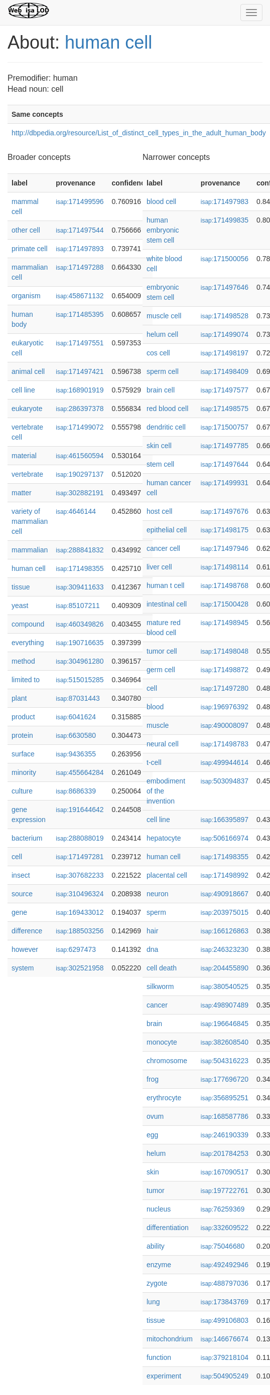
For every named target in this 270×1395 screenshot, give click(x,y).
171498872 (224, 670)
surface (23, 754)
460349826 (79, 624)
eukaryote (27, 409)
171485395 (79, 314)
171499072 (79, 427)
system (23, 968)
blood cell (161, 201)
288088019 (79, 838)
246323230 (224, 949)
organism (26, 296)
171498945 (224, 623)
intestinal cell (167, 604)
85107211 (77, 606)
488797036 (224, 1283)
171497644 (224, 464)
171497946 (224, 548)
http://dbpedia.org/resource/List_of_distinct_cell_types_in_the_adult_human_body (139, 133)
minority (24, 772)
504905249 (224, 1376)
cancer (157, 1005)
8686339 (76, 791)
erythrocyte (164, 1098)
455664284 (79, 772)
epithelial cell (167, 530)
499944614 (224, 762)
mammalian (30, 550)
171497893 (79, 249)
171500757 (224, 427)
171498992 (224, 875)
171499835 (224, 220)
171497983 (224, 201)
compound (28, 624)
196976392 (224, 707)
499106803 (224, 1320)
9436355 (76, 754)
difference (27, 931)
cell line (23, 390)
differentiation (168, 1228)
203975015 (224, 912)
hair (152, 931)
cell (17, 857)
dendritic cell (166, 427)
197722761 (224, 1190)
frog (153, 1079)
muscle (158, 725)
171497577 (224, 390)
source (22, 894)
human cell (108, 42)
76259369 (222, 1209)
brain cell (161, 390)
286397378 (79, 409)
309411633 (79, 587)
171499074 (224, 334)
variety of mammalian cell (30, 521)
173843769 (224, 1302)
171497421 (79, 371)
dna (152, 949)
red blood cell (167, 409)
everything (28, 643)
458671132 (79, 296)
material (24, 456)
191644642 (79, 810)
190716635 (79, 643)
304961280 (79, 661)
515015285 (79, 680)
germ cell (161, 670)
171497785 (224, 446)
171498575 (224, 409)
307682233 (79, 875)
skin (153, 1172)
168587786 (224, 1116)
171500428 (224, 604)
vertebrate (27, 474)
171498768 (224, 585)
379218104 (224, 1357)
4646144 (76, 511)
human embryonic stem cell (163, 230)
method (23, 661)
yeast (20, 606)
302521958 (79, 968)
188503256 (79, 931)
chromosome (167, 1061)
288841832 (79, 550)
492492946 (224, 1265)
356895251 (224, 1098)
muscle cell (164, 316)
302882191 (79, 493)
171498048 (224, 651)
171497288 (79, 267)
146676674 (224, 1339)
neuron (158, 894)
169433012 (79, 912)
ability (156, 1246)
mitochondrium (170, 1339)
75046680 (222, 1246)
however (25, 949)
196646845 (224, 1024)
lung (153, 1302)
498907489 (224, 1005)
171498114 (224, 567)
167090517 (224, 1172)
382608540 (224, 1042)
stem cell (160, 464)
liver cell (159, 567)
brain (154, 1024)
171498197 (224, 353)
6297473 (76, 949)
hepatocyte (164, 838)
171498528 (224, 316)
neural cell (163, 744)
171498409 (224, 371)
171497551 (79, 343)
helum (156, 1153)
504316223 (224, 1061)
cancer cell (163, 548)
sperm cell (163, 371)
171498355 (79, 568)
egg (152, 1135)
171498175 (224, 530)
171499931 (224, 483)
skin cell (159, 446)
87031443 (77, 698)
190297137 (79, 474)
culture (22, 791)
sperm (156, 912)
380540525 (224, 986)
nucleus (159, 1209)
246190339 (224, 1135)
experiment (164, 1376)
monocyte (162, 1042)
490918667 (224, 894)
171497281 (79, 857)
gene (19, 912)
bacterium (27, 838)
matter (22, 493)
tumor (156, 1190)
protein (22, 735)
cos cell (158, 353)
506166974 (224, 838)
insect (21, 875)
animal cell (28, 371)
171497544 (79, 230)
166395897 (224, 820)
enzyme (159, 1265)
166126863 (224, 931)
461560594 (79, 456)
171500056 (224, 259)
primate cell (30, 249)
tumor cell (162, 651)
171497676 (224, 511)
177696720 (224, 1079)
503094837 (224, 781)
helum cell (162, 334)
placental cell (167, 875)
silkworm (160, 986)
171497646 (224, 287)
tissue (21, 587)
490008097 (224, 725)
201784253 (224, 1153)
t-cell (154, 762)
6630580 (76, 735)
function (159, 1357)
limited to (26, 680)
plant (19, 698)
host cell (159, 511)
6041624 (76, 717)
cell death (162, 968)
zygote (157, 1283)
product (23, 717)
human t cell (165, 585)
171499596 (79, 201)
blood (155, 707)
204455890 (224, 968)
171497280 (224, 688)
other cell (26, 230)
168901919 (79, 390)
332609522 (224, 1228)
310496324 (79, 894)
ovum (155, 1116)
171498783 (224, 744)
